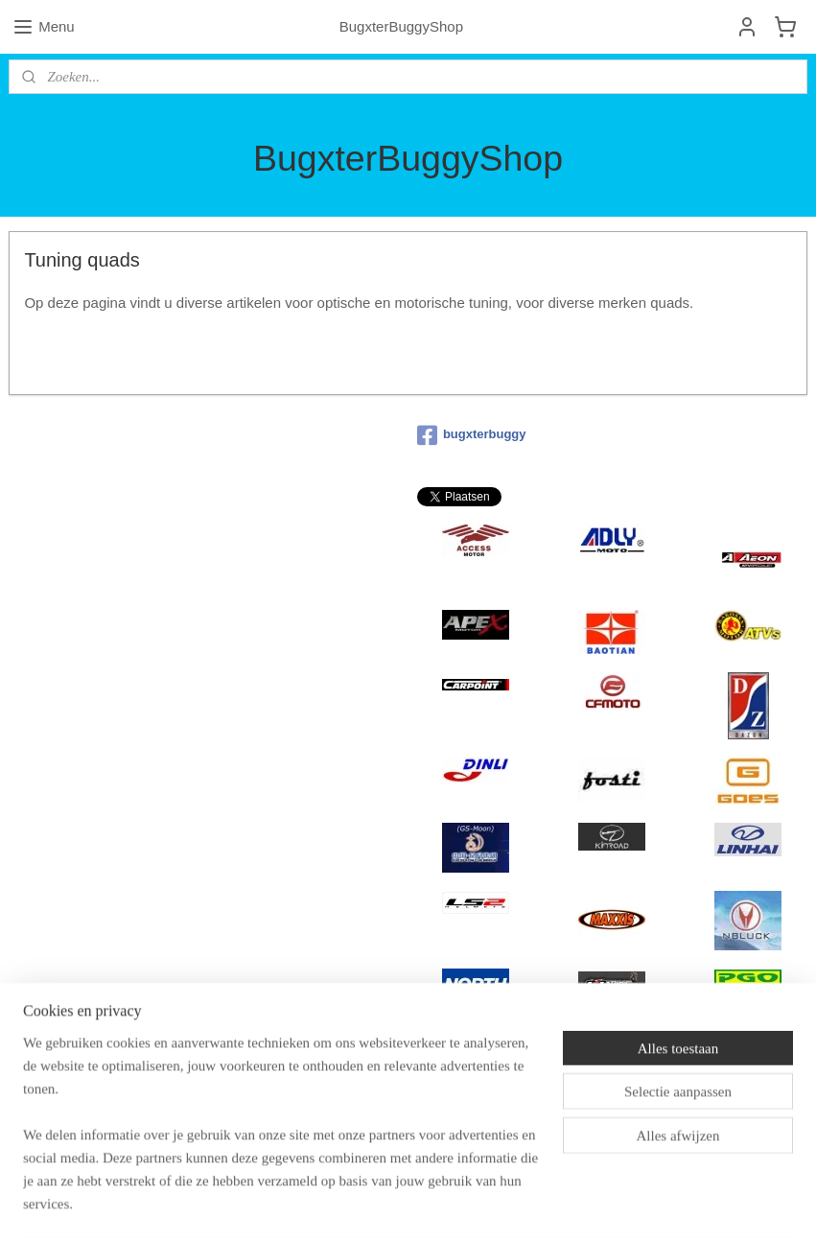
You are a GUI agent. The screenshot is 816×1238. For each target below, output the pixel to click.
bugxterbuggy (471, 435)
